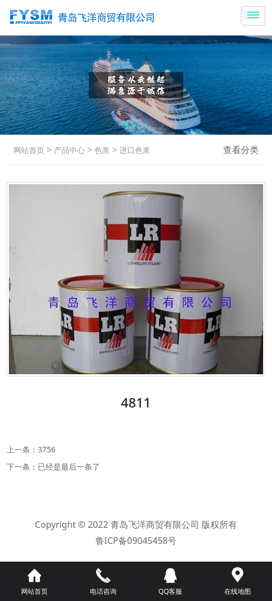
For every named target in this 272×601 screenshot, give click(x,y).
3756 (47, 449)
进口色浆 (133, 150)
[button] (126, 123)
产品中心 (68, 150)
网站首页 (28, 150)
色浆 (101, 150)
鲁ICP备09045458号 (136, 540)
